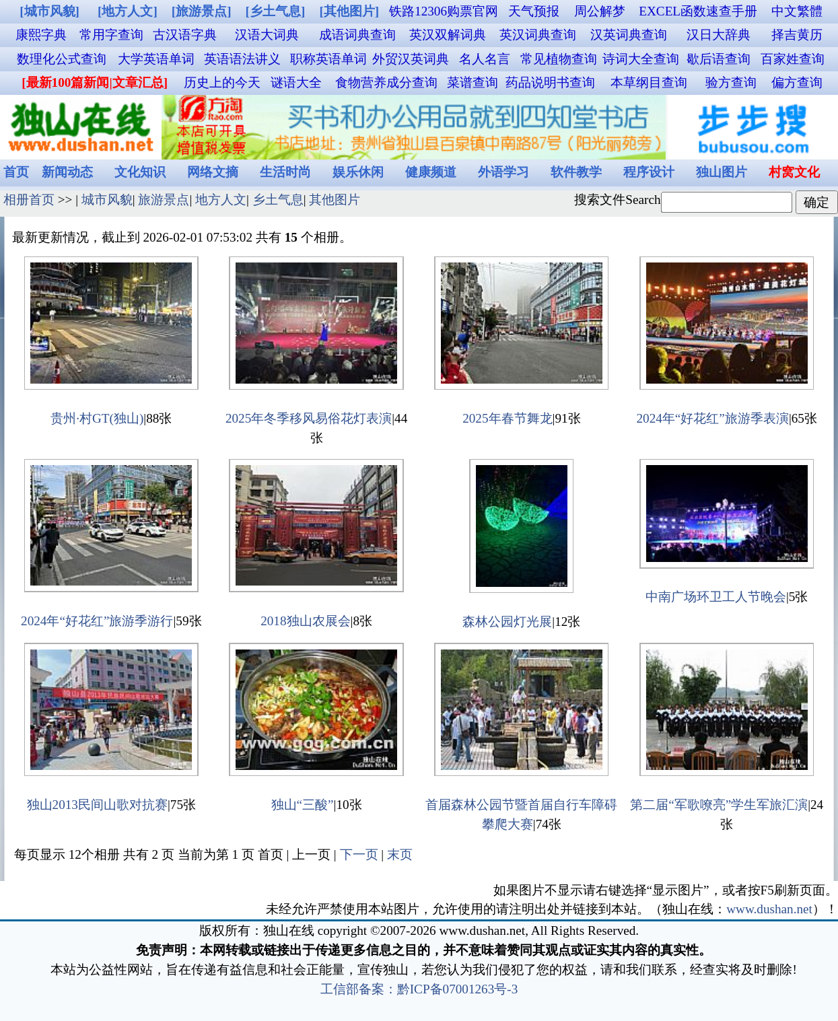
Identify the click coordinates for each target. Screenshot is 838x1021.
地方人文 (220, 199)
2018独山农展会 (305, 621)
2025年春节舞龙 (507, 418)
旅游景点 (163, 199)
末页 (400, 854)
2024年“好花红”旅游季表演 (712, 418)
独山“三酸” (302, 805)
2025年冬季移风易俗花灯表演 (308, 418)
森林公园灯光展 (507, 621)
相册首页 (29, 199)
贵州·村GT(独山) (96, 418)
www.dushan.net (769, 909)
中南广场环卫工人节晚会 (715, 597)
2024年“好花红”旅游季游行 (97, 621)
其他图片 (334, 199)
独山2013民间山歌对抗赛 (97, 805)
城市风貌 (107, 199)
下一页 (359, 854)
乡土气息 (278, 199)
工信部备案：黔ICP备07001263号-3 (419, 989)
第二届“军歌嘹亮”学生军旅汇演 (719, 805)
